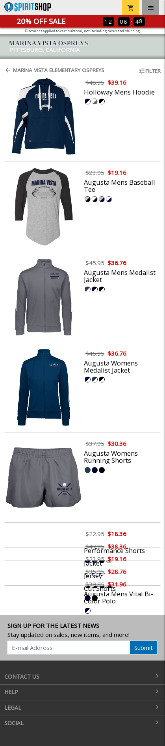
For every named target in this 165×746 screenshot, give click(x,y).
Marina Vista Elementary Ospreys (54, 70)
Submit (143, 647)
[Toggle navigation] (150, 7)
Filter (149, 70)
